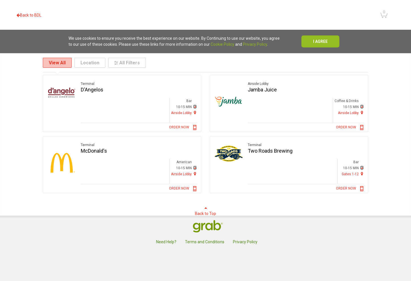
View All (57, 62)
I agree (320, 41)
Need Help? (166, 242)
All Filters (127, 62)
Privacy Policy (255, 44)
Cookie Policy (222, 44)
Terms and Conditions (204, 242)
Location (89, 62)
